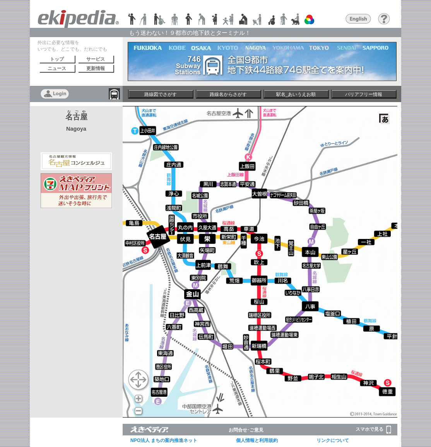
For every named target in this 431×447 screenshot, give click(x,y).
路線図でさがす (160, 94)
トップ (57, 59)
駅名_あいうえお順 (296, 94)
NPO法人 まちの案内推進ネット (163, 440)
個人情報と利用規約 (257, 440)
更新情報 (95, 68)
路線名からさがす (228, 94)
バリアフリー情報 (363, 94)
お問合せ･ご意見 (246, 430)
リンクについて (332, 440)
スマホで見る (373, 429)
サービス (95, 59)
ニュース (57, 68)
